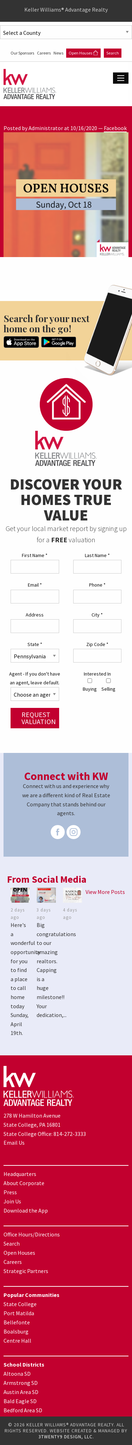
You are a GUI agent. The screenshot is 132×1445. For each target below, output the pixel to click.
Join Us (12, 1201)
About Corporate (24, 1183)
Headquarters (20, 1173)
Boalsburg (16, 1331)
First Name (35, 555)
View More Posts (105, 891)
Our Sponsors (23, 53)
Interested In (97, 674)
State (34, 644)
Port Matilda (19, 1313)
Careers (44, 53)
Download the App (26, 1210)
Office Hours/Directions (32, 1234)
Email (35, 585)
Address (35, 615)
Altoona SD (17, 1373)
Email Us (14, 1142)
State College (20, 1303)
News (59, 53)
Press (10, 1192)
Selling (108, 685)
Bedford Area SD (23, 1410)
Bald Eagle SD (20, 1401)
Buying (90, 685)
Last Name (97, 555)
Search (112, 53)
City (97, 615)
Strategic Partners (26, 1270)
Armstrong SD (21, 1382)
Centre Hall (17, 1340)
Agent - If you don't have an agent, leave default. (34, 678)
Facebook (115, 128)
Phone (97, 585)
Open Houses (83, 53)
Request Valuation (38, 718)
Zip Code (97, 644)
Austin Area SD (21, 1391)
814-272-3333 (70, 1133)
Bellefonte (17, 1322)
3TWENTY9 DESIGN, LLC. (66, 1437)
